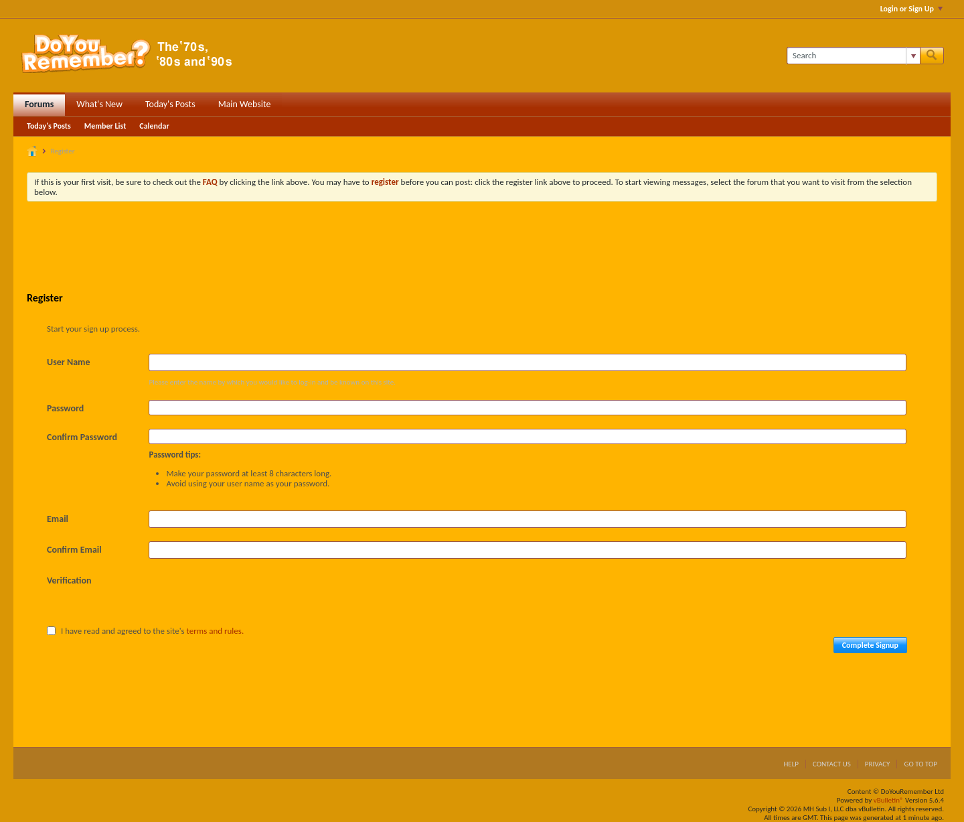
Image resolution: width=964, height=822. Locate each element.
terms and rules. (215, 631)
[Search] (853, 55)
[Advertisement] (482, 248)
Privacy (877, 764)
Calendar (154, 126)
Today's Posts (170, 104)
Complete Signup (870, 645)
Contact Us (832, 764)
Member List (105, 126)
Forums (39, 104)
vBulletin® (889, 800)
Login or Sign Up (911, 8)
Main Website (244, 104)
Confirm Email (74, 549)
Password (65, 408)
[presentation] (250, 598)
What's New (99, 104)
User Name (68, 362)
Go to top (920, 764)
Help (791, 764)
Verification (69, 580)
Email (57, 519)
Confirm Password (82, 437)
